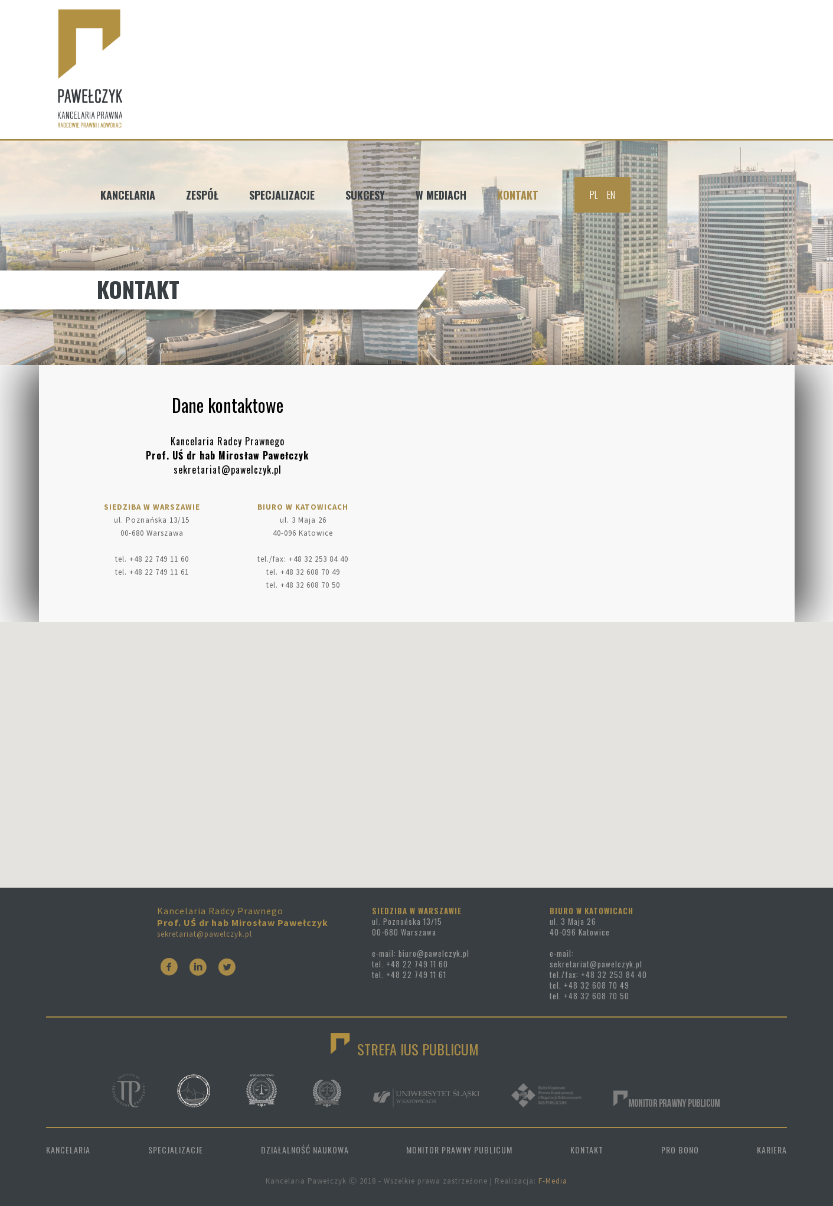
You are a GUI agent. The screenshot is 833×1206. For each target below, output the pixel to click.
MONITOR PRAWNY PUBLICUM (459, 1149)
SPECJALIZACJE (175, 1149)
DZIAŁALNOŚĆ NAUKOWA (305, 1149)
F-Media (552, 1181)
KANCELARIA (68, 1149)
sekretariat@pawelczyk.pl (204, 934)
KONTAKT (586, 1149)
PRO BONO (680, 1149)
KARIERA (772, 1149)
